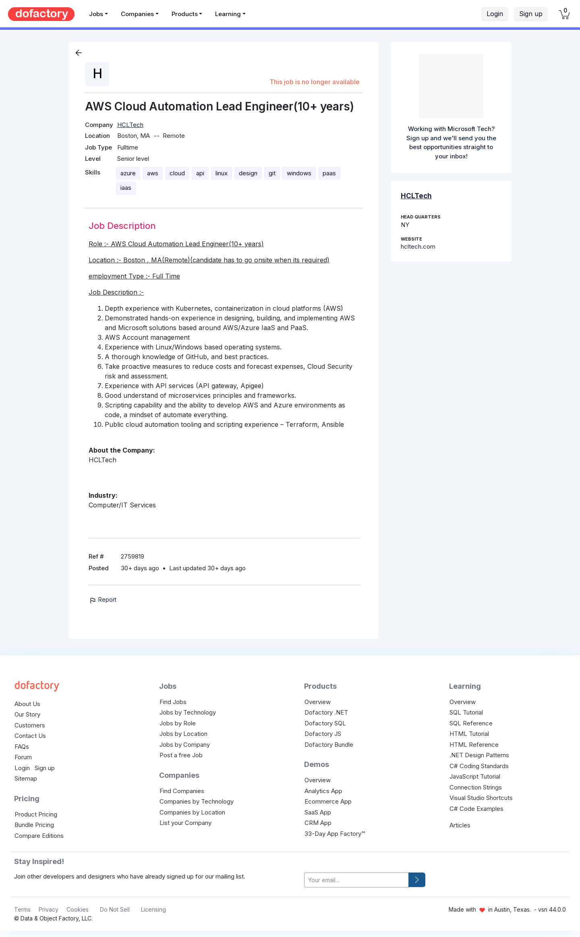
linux (221, 173)
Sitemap (25, 778)
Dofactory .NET (326, 712)
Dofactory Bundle (328, 744)
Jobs (96, 14)
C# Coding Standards (479, 766)
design (248, 173)
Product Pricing (35, 814)
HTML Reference (474, 744)
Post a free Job (181, 755)
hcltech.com (418, 246)
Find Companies (182, 791)
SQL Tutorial (466, 712)
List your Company (185, 823)
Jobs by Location (183, 734)
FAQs (21, 746)
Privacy (48, 909)
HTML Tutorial (469, 734)
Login (495, 14)
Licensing (153, 909)
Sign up (531, 14)
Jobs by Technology (188, 712)
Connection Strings (476, 787)
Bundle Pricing (34, 825)
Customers (29, 725)
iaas (125, 187)
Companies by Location (192, 812)
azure (128, 173)
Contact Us (30, 736)
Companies (137, 14)
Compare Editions (39, 835)
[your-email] (356, 880)
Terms (22, 909)
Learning (228, 14)
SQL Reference (471, 723)
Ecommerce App (328, 801)
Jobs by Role (178, 723)
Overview (317, 702)
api (200, 173)
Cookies (77, 909)
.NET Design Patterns (479, 755)
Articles (460, 825)
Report (102, 599)
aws (152, 173)
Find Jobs (173, 702)
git (272, 173)
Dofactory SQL (325, 723)
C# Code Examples (476, 808)
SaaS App (317, 812)
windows (299, 173)
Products (185, 14)
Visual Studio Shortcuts (481, 798)
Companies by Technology (197, 801)
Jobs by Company (185, 744)
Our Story (27, 714)
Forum (23, 757)
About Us (27, 704)
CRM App (317, 823)
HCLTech (130, 125)
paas (329, 173)
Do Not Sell (115, 909)
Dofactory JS (322, 734)
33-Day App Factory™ (334, 833)
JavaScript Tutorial (475, 776)
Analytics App (323, 791)
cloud (177, 173)
